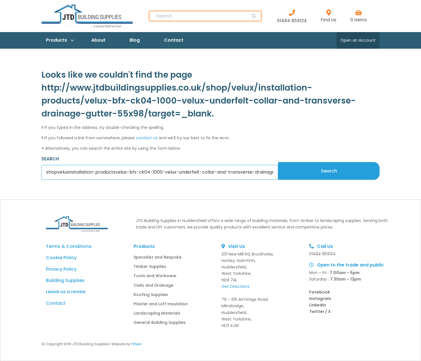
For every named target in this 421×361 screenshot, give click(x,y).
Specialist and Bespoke (157, 257)
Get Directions (235, 286)
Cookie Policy (61, 257)
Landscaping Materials (157, 313)
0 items (358, 16)
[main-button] (254, 16)
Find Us (328, 16)
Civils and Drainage (153, 285)
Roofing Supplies (151, 294)
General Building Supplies (160, 322)
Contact (173, 40)
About (98, 40)
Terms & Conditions (69, 246)
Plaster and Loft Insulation (161, 304)
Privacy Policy (61, 269)
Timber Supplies (150, 266)
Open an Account (358, 40)
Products (56, 40)
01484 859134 (292, 16)
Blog (135, 40)
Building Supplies (65, 280)
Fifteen (136, 344)
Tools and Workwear (155, 276)
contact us (147, 138)
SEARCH (50, 159)
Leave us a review (66, 291)
